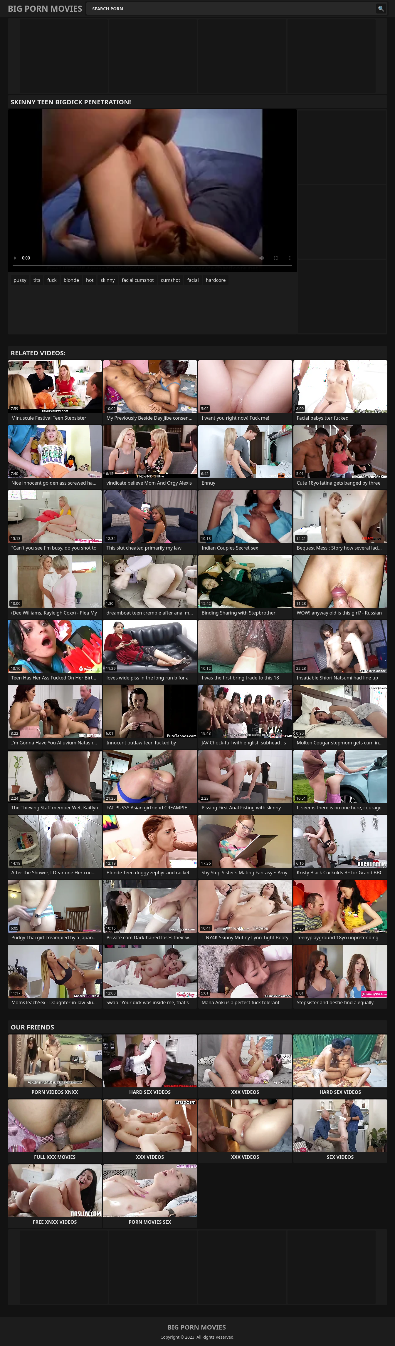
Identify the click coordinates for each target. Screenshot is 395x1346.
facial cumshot (138, 280)
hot (89, 280)
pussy (20, 280)
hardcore (216, 280)
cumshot (170, 280)
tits (36, 280)
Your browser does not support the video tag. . (152, 190)
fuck (52, 280)
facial (193, 280)
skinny (107, 280)
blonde (71, 280)
